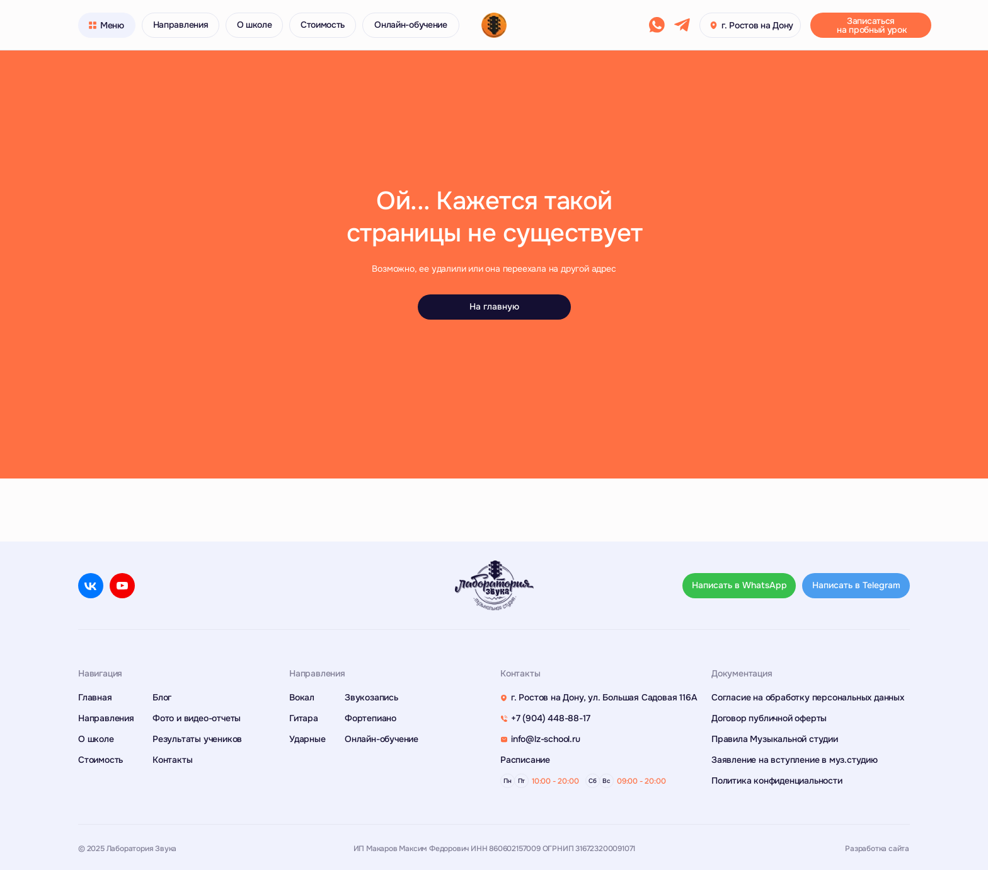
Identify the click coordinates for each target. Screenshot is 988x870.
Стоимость (100, 759)
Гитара (303, 718)
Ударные (307, 739)
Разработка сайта (877, 849)
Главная (95, 697)
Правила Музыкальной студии (774, 739)
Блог (161, 697)
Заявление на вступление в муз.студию (794, 759)
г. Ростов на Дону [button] (757, 25)
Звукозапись (371, 697)
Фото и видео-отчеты (196, 718)
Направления (106, 718)
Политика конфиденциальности (776, 780)
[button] (870, 25)
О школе (96, 739)
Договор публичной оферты (769, 718)
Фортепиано (370, 718)
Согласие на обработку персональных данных (807, 697)
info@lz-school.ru (545, 739)
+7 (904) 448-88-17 (550, 718)
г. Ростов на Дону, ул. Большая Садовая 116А (604, 697)
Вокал (301, 697)
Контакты (172, 759)
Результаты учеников (197, 739)
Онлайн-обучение (381, 739)
